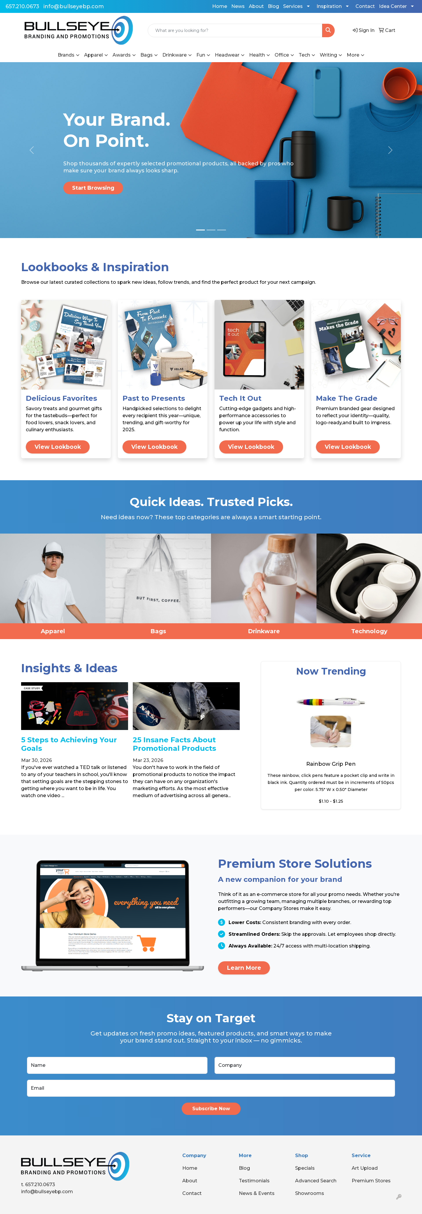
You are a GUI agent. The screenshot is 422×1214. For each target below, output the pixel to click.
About (256, 6)
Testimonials (254, 1181)
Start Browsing (93, 188)
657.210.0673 (22, 6)
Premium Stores (371, 1181)
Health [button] (257, 55)
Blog (273, 6)
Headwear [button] (227, 55)
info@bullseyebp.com (73, 6)
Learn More (244, 967)
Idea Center (393, 6)
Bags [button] (146, 55)
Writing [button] (328, 55)
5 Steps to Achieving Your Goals (69, 744)
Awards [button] (122, 55)
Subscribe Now (211, 1108)
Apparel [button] (93, 55)
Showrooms (309, 1193)
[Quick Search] (235, 30)
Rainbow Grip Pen (331, 764)
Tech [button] (304, 55)
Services (293, 6)
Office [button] (282, 55)
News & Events (257, 1193)
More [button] (353, 55)
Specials (305, 1168)
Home (219, 6)
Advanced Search (315, 1181)
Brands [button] (66, 55)
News (238, 6)
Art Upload (365, 1168)
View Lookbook (58, 446)
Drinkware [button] (174, 55)
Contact (365, 6)
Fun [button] (200, 55)
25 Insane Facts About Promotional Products (174, 744)
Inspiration (329, 6)
